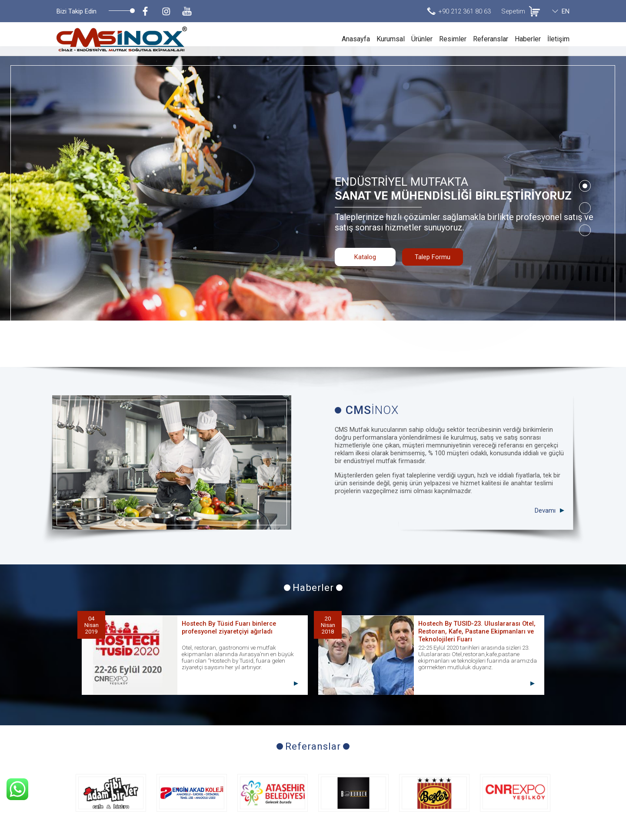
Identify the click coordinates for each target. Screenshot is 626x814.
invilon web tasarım (544, 805)
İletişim (558, 39)
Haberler (528, 39)
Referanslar (490, 39)
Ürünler (422, 39)
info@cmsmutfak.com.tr (533, 780)
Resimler (452, 39)
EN (565, 11)
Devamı (545, 418)
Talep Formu (432, 224)
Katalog (365, 224)
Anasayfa (356, 39)
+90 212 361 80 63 (464, 11)
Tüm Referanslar (313, 740)
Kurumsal (390, 39)
